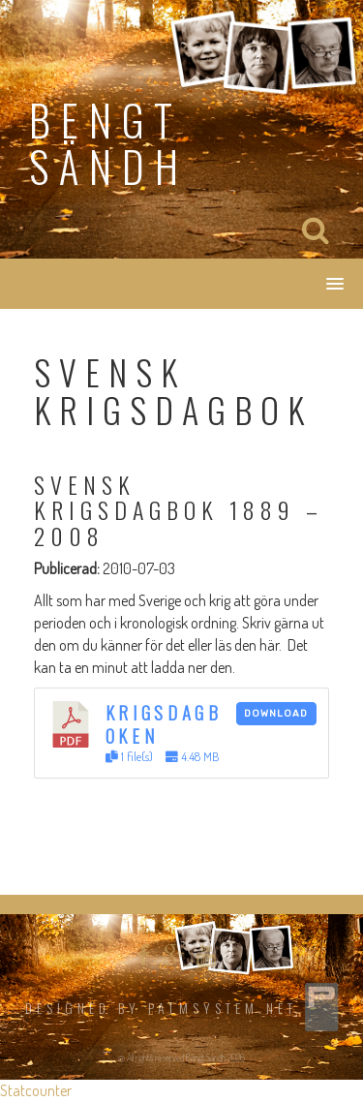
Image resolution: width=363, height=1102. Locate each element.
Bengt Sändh (109, 143)
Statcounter (36, 1090)
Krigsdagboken (164, 724)
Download (276, 713)
